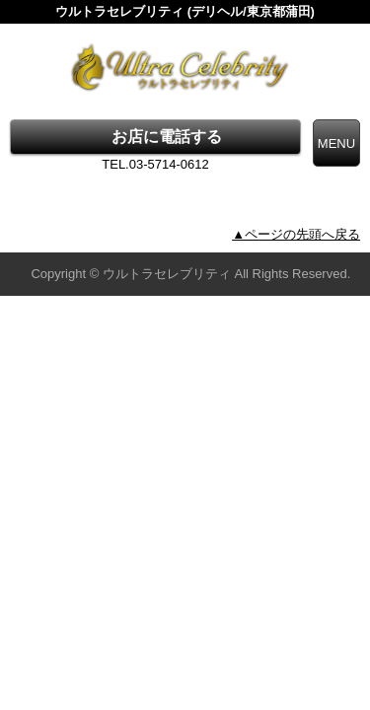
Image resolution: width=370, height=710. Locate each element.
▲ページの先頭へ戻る (296, 234)
